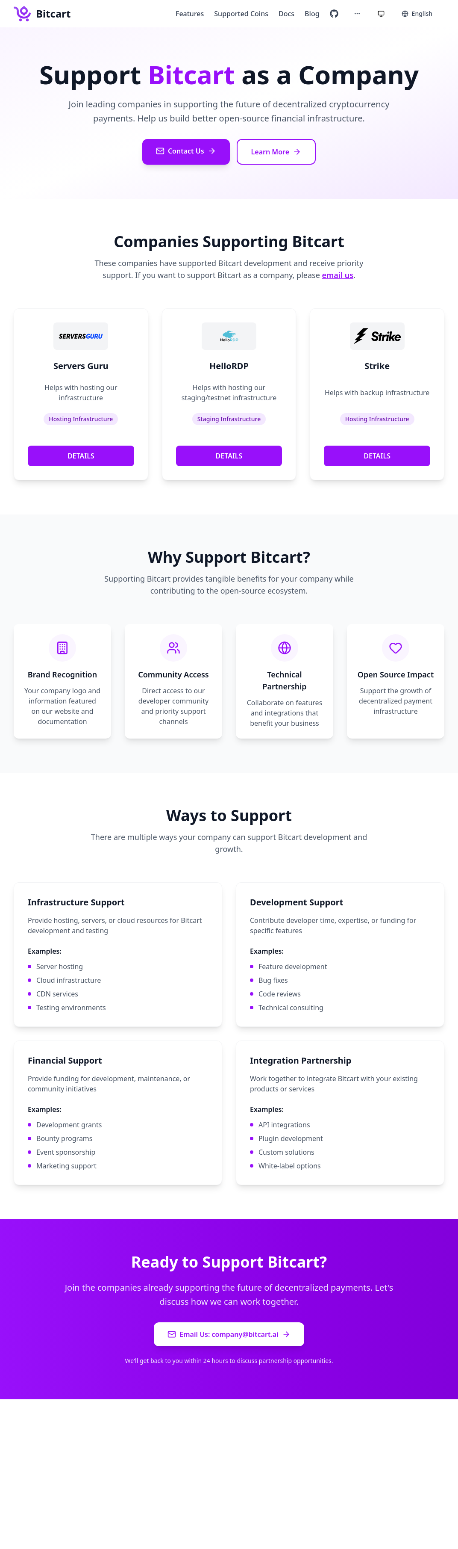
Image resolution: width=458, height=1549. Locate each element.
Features (190, 13)
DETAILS (81, 456)
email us (338, 275)
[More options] (357, 14)
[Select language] (416, 13)
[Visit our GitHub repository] (334, 13)
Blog (312, 13)
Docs (286, 13)
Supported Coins (241, 13)
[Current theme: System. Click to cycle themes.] (381, 14)
